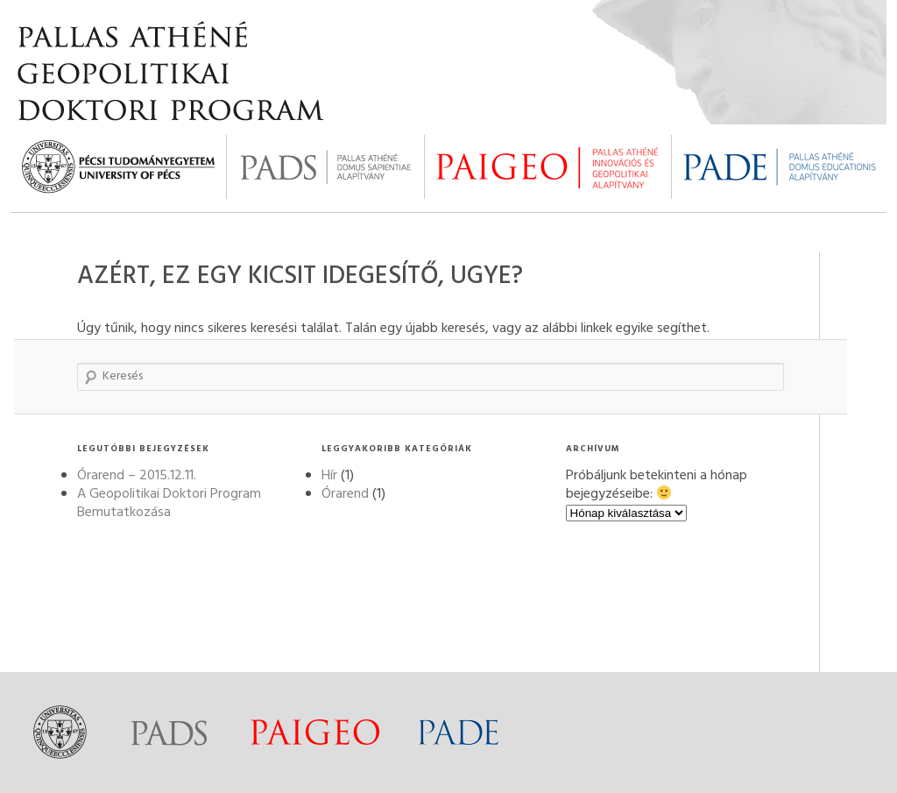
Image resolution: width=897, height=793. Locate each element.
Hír (329, 475)
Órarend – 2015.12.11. (136, 475)
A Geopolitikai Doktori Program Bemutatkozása (169, 503)
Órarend (345, 494)
